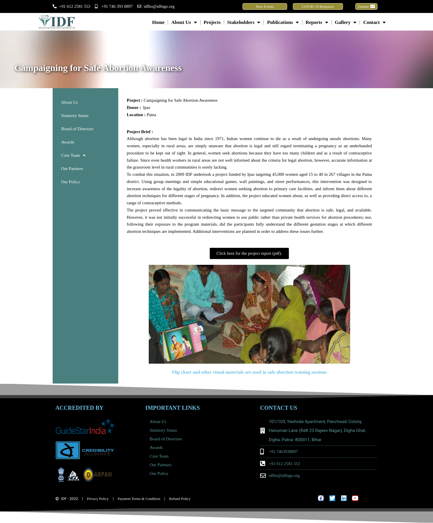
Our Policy (70, 182)
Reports (317, 22)
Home (158, 22)
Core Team (73, 155)
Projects (212, 22)
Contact (374, 22)
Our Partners (72, 168)
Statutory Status (75, 115)
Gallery (346, 22)
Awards (67, 142)
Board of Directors (77, 128)
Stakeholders (243, 22)
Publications (283, 22)
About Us (184, 22)
